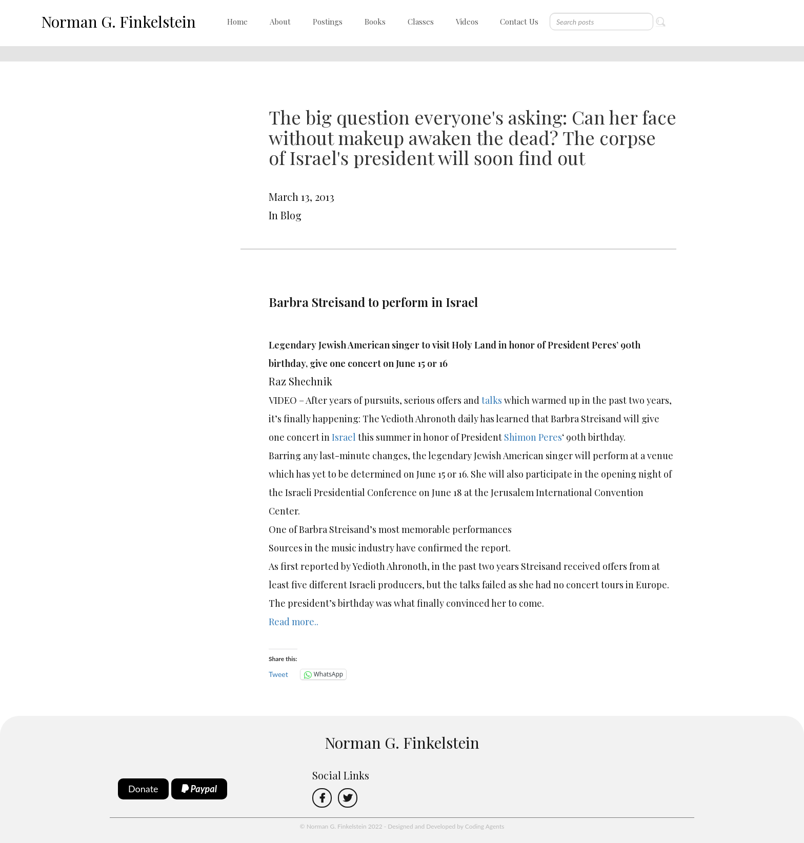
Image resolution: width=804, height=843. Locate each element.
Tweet (278, 674)
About (280, 21)
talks (491, 400)
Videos (467, 21)
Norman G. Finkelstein (118, 21)
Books (375, 21)
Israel (344, 437)
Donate (143, 788)
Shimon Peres (533, 437)
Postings (328, 21)
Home (237, 21)
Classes (421, 21)
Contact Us (519, 21)
